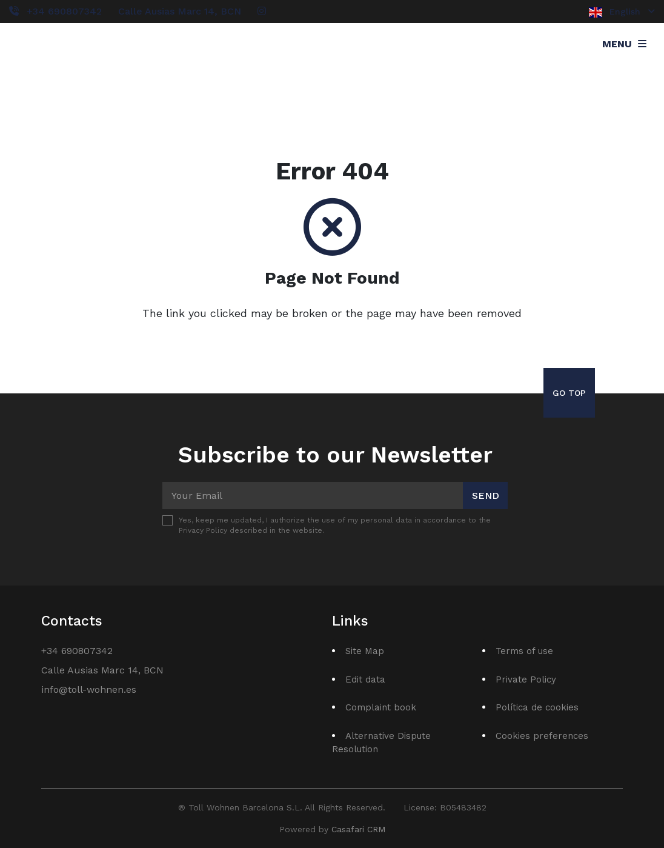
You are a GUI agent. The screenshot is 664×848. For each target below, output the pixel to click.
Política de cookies (537, 707)
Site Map (364, 651)
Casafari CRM (358, 829)
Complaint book (380, 707)
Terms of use (524, 651)
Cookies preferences (542, 735)
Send (485, 495)
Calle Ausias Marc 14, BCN (179, 11)
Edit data (365, 679)
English (622, 12)
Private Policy (526, 679)
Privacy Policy (203, 530)
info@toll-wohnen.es (88, 689)
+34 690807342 (64, 11)
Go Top (569, 393)
